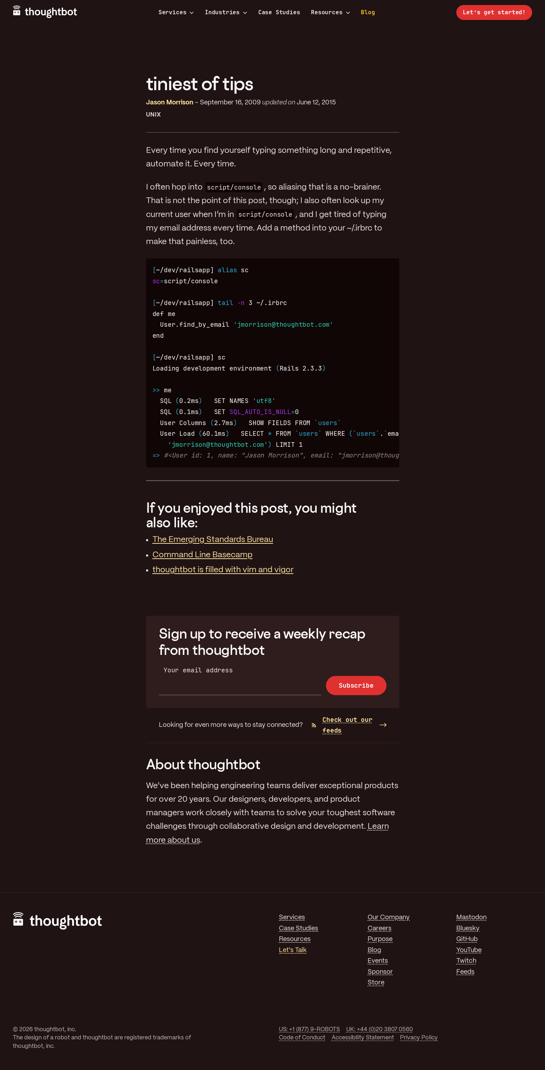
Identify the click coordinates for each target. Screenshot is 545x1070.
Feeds (465, 972)
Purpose (380, 939)
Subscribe (356, 685)
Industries (226, 12)
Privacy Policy (419, 1037)
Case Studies (279, 12)
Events (378, 961)
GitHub (467, 939)
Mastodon (471, 917)
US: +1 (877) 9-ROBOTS (309, 1029)
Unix (153, 115)
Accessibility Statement (363, 1037)
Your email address (198, 670)
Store (376, 982)
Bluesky (467, 928)
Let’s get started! (494, 12)
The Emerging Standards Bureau (212, 540)
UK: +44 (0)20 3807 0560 (379, 1029)
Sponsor (380, 972)
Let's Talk (293, 950)
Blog (368, 12)
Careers (379, 928)
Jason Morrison (169, 102)
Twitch (466, 961)
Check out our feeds (342, 725)
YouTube (469, 950)
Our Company (389, 917)
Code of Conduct (302, 1037)
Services (176, 12)
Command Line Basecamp (202, 555)
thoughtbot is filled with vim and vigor (223, 570)
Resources (330, 12)
